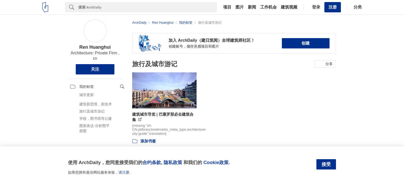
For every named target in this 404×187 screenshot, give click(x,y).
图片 (239, 7)
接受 (326, 164)
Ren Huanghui (95, 47)
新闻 (252, 7)
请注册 (124, 172)
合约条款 (151, 162)
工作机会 (268, 7)
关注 (95, 69)
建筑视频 (289, 7)
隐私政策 (173, 162)
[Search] (147, 7)
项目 (227, 7)
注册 (333, 7)
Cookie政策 (215, 162)
